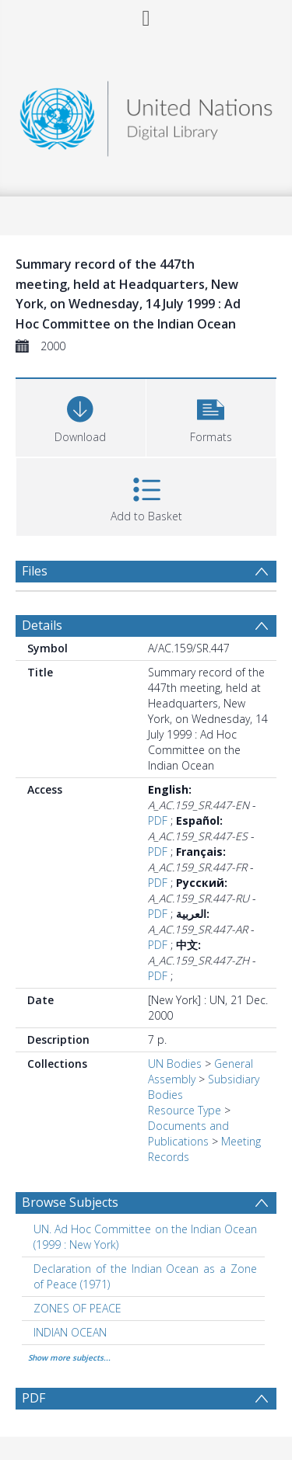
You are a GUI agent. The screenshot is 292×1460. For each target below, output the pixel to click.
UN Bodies (175, 1063)
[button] (211, 416)
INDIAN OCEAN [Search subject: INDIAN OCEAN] (70, 1332)
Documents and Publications (188, 1133)
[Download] (81, 416)
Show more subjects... (69, 1357)
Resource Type (184, 1110)
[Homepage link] (146, 114)
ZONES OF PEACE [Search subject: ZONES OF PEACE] (77, 1308)
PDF (157, 820)
